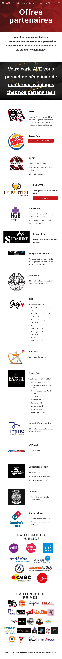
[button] (2, 3)
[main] (31, 16)
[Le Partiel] (45, 198)
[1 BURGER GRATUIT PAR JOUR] (41, 140)
